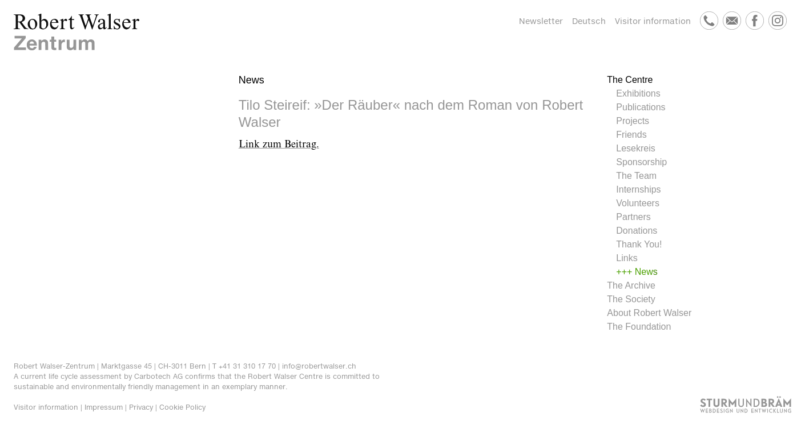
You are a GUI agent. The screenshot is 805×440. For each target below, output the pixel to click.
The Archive (631, 285)
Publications (640, 107)
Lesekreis (635, 148)
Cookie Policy (182, 407)
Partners (633, 217)
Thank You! (639, 244)
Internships (638, 189)
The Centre (630, 80)
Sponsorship (641, 162)
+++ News (636, 272)
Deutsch (589, 21)
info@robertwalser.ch (319, 366)
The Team (636, 176)
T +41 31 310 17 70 (244, 366)
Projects (632, 121)
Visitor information (653, 21)
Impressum (103, 407)
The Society (631, 299)
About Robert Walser (649, 313)
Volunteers (637, 203)
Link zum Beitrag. (279, 144)
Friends (631, 134)
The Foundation (639, 326)
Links (626, 258)
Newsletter (541, 21)
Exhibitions (638, 93)
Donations (636, 230)
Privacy (141, 407)
